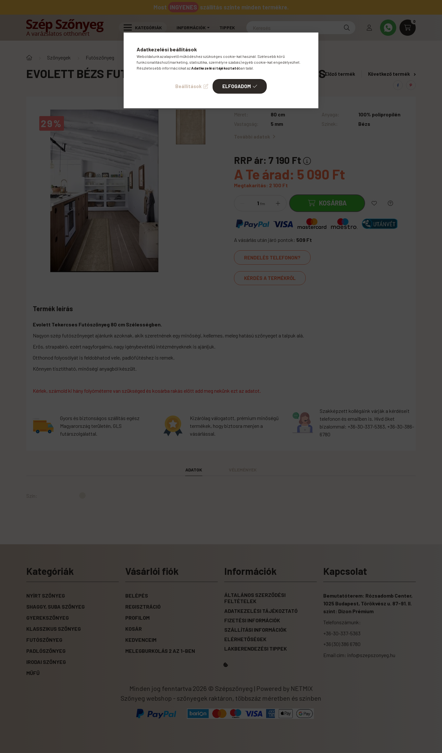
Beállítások (188, 86)
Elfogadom (236, 86)
